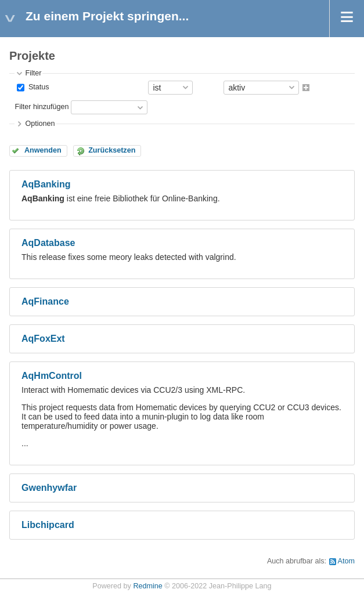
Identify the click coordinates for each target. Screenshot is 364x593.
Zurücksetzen (111, 150)
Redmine (147, 586)
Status (37, 87)
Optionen (40, 124)
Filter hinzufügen (42, 107)
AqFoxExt (43, 338)
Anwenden (43, 150)
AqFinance (45, 301)
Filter (33, 73)
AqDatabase (48, 243)
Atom (346, 561)
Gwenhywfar (49, 488)
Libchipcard (47, 525)
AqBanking (45, 184)
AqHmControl (51, 376)
